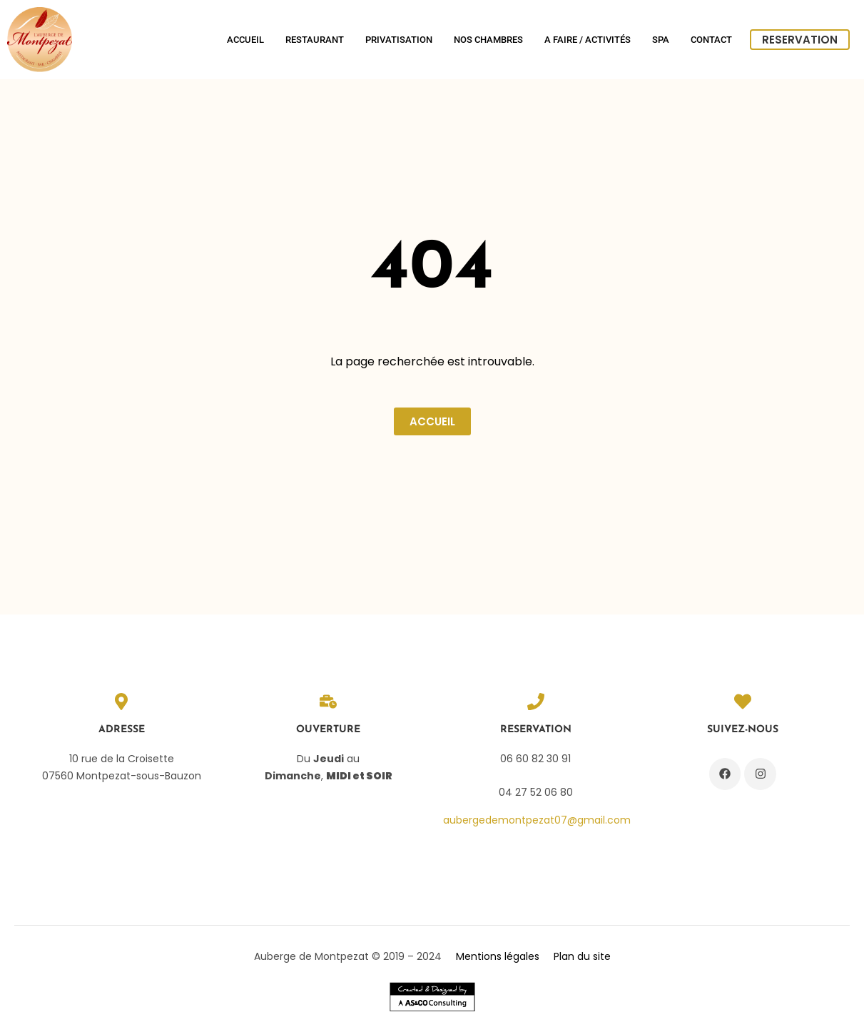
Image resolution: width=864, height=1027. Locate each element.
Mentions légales (497, 956)
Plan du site (582, 956)
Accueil (245, 39)
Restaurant (314, 39)
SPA (660, 39)
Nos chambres (488, 39)
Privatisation (398, 39)
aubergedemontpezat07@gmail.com (537, 820)
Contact (711, 39)
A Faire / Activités (587, 39)
